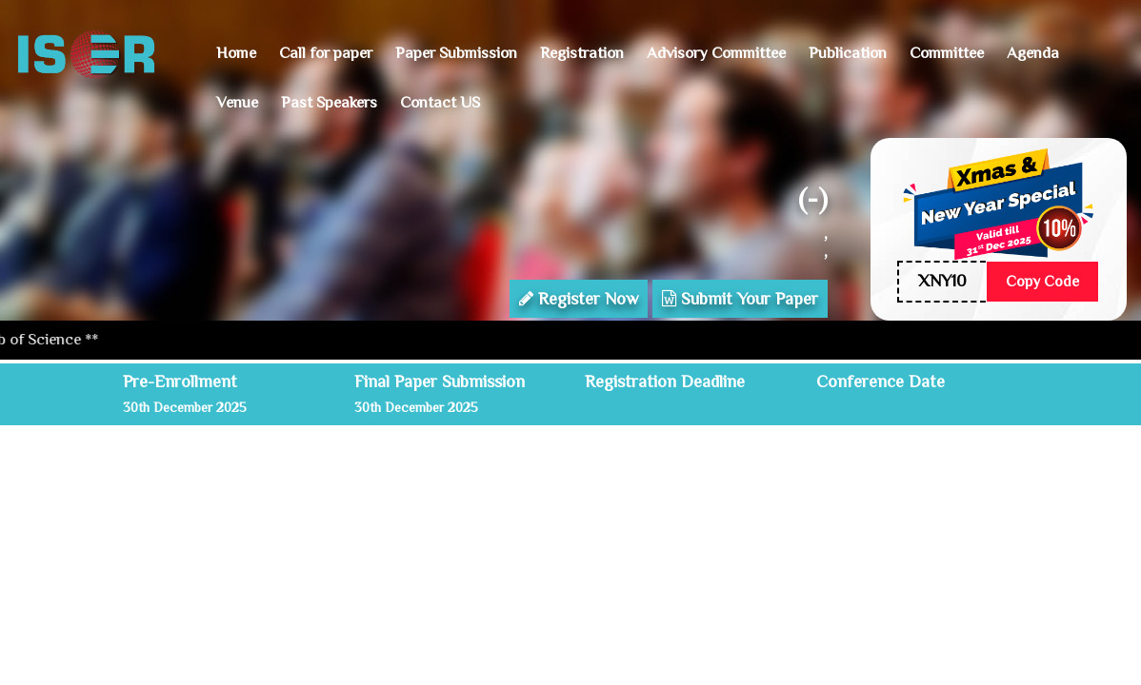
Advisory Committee (716, 53)
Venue (237, 102)
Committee (947, 53)
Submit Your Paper (740, 298)
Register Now (578, 298)
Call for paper (325, 53)
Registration (582, 53)
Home (236, 53)
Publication (848, 53)
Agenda (1033, 53)
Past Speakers (329, 102)
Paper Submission (456, 53)
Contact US (440, 102)
